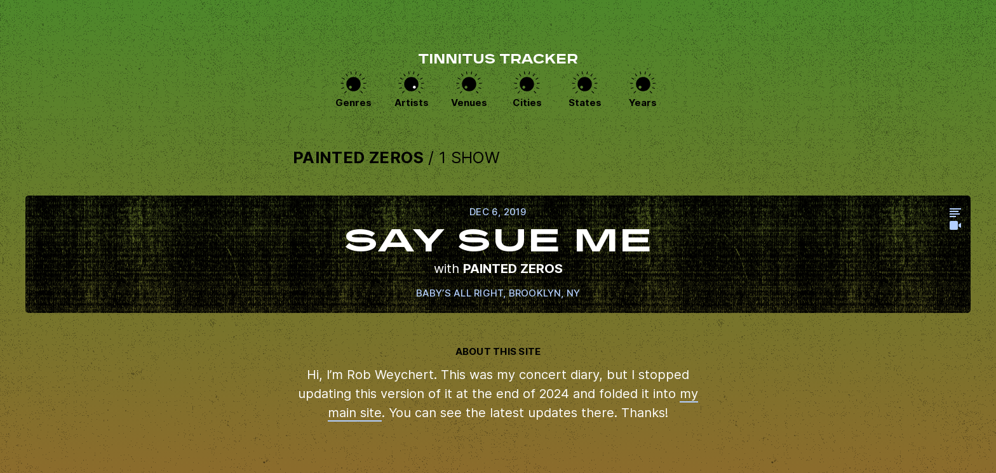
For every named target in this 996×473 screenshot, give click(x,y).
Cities (527, 103)
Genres (353, 103)
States (585, 103)
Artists (411, 103)
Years (643, 103)
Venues (469, 103)
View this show (498, 254)
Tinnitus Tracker (498, 60)
